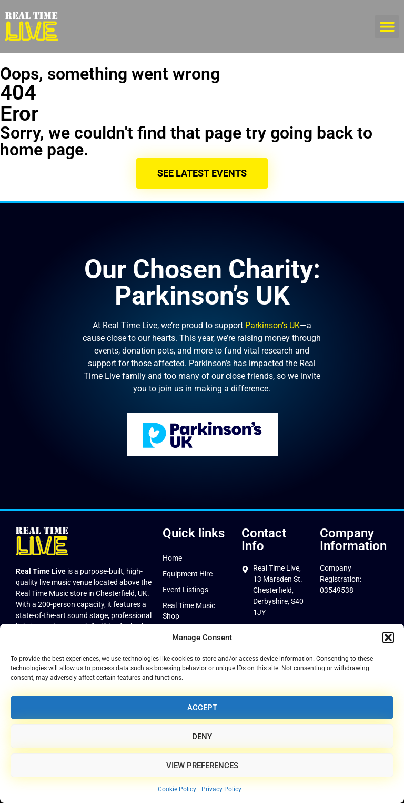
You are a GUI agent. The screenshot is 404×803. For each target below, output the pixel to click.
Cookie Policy (177, 789)
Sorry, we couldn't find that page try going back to (186, 133)
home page (42, 150)
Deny (202, 736)
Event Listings (185, 589)
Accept (202, 707)
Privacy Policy (221, 789)
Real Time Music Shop (189, 610)
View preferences (202, 765)
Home (172, 558)
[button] (388, 637)
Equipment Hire (188, 574)
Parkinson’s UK (272, 325)
